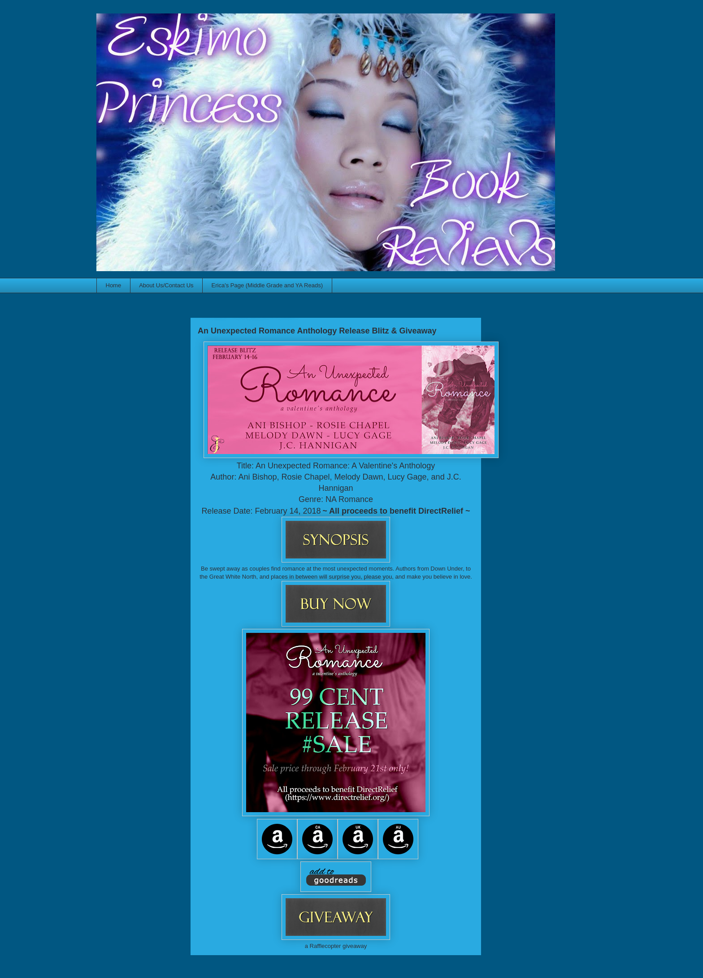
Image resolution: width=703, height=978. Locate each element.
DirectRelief (440, 510)
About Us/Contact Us (166, 285)
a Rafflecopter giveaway (336, 946)
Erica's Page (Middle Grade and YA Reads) (267, 285)
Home (114, 285)
